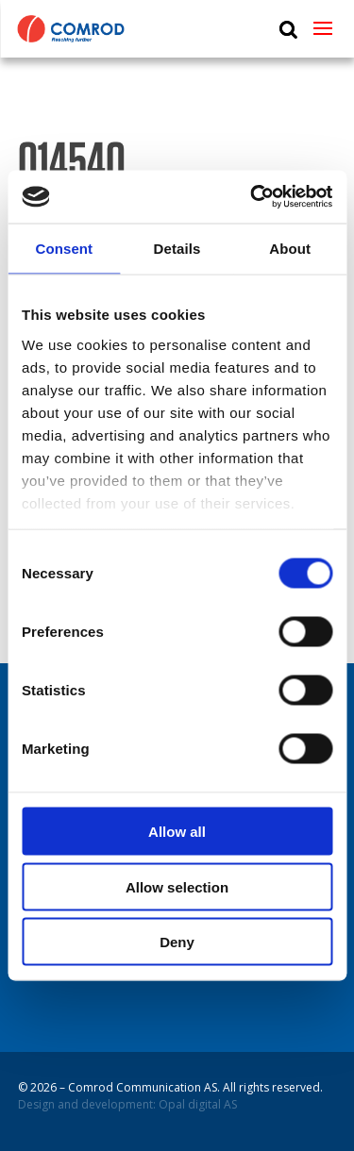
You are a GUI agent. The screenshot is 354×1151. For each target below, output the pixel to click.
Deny (177, 942)
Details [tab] (177, 248)
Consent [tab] (64, 248)
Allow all (177, 832)
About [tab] (290, 248)
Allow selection (177, 886)
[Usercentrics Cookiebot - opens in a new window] (252, 197)
